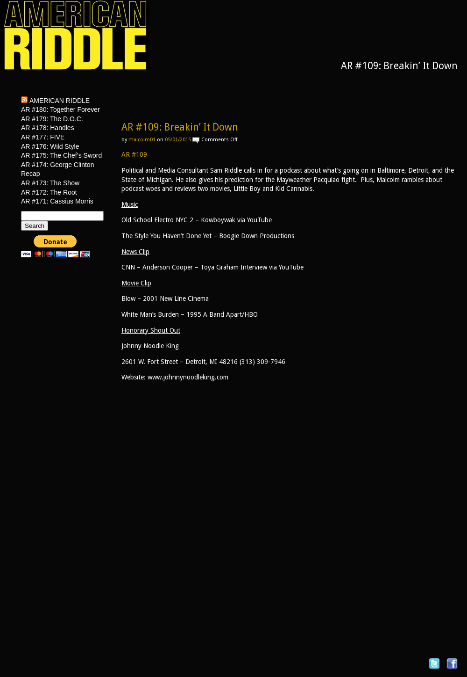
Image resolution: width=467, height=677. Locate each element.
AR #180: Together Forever (60, 109)
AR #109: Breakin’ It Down (179, 127)
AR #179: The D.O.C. (52, 119)
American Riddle (59, 100)
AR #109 (134, 154)
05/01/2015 (178, 140)
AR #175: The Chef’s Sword (61, 155)
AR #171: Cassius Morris (57, 201)
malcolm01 (142, 140)
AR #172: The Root (49, 192)
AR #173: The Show (50, 183)
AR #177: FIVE (42, 137)
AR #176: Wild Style (50, 146)
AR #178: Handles (47, 127)
